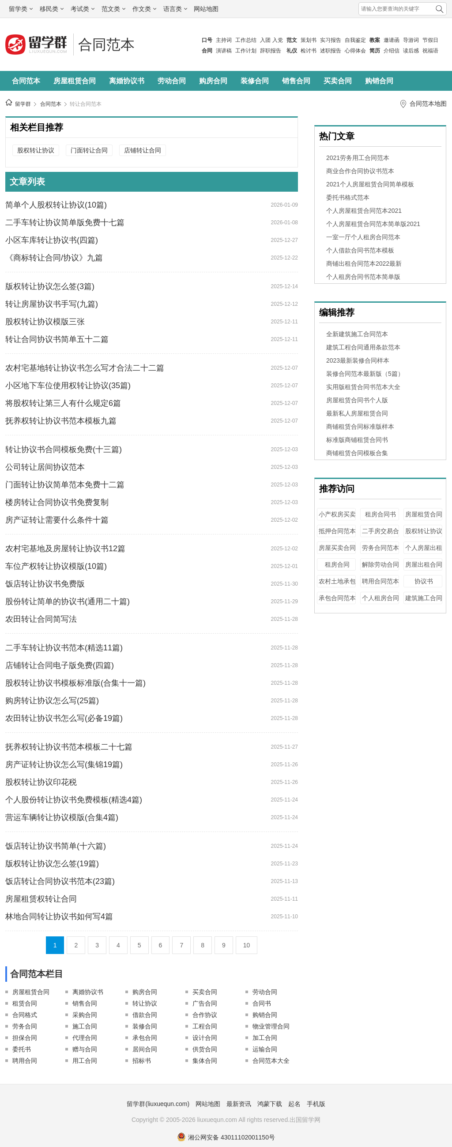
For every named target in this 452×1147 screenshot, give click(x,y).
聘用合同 (24, 1060)
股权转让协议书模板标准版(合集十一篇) (75, 683)
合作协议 (204, 1014)
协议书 (423, 581)
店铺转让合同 (142, 150)
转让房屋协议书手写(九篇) (51, 304)
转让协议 (144, 1003)
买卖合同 (338, 81)
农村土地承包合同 (337, 585)
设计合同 (204, 1037)
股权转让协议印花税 (41, 782)
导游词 (411, 40)
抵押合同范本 (337, 531)
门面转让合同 (89, 150)
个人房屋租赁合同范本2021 (364, 210)
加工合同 (264, 1037)
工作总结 (245, 40)
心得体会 (355, 51)
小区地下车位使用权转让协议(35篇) (68, 385)
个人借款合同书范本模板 (360, 250)
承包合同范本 (337, 597)
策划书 (308, 40)
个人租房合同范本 (380, 602)
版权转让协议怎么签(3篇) (49, 286)
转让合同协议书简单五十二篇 (57, 339)
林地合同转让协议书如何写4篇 (59, 916)
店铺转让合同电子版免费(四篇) (59, 665)
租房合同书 (380, 514)
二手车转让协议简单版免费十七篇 (64, 222)
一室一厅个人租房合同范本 (363, 237)
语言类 (175, 8)
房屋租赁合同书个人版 (357, 400)
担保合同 (24, 1037)
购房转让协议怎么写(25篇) (52, 700)
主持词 (224, 40)
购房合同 (213, 81)
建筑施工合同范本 (423, 602)
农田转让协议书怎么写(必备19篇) (64, 718)
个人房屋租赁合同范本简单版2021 (373, 223)
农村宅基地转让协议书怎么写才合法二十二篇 (84, 368)
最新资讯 (238, 1103)
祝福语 (430, 51)
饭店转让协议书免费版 (45, 583)
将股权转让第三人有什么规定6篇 (63, 403)
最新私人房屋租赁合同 (357, 413)
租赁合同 (24, 1003)
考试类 (82, 8)
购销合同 (379, 81)
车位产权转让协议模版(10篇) (56, 566)
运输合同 (264, 1049)
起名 (294, 1103)
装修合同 (255, 81)
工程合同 (204, 1026)
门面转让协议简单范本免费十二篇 (64, 484)
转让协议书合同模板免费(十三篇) (63, 449)
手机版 (316, 1103)
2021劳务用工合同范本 (357, 157)
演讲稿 (224, 51)
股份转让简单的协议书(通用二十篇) (67, 601)
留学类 (21, 8)
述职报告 (330, 51)
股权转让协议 (35, 150)
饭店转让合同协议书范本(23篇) (60, 881)
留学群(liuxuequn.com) (158, 1103)
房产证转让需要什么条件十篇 (57, 520)
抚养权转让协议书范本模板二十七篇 (68, 746)
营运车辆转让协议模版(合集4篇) (61, 817)
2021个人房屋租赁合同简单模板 (370, 184)
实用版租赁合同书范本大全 (363, 386)
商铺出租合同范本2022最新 (364, 263)
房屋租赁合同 (74, 81)
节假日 (430, 40)
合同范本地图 (428, 103)
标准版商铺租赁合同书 (357, 439)
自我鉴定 (355, 40)
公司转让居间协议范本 (45, 467)
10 (246, 945)
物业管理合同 (271, 1026)
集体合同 (204, 1060)
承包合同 (144, 1037)
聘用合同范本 (380, 581)
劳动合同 (172, 81)
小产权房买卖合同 (337, 518)
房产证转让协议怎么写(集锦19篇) (64, 764)
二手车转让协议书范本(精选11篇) (64, 647)
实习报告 (330, 40)
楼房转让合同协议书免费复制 (57, 502)
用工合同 (84, 1060)
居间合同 (144, 1049)
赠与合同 (84, 1049)
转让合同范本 (86, 104)
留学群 (23, 104)
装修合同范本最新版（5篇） (365, 373)
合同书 (261, 1003)
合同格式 (24, 1014)
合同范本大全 (271, 1060)
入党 (277, 40)
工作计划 (245, 51)
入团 (265, 40)
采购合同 (84, 1014)
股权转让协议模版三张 (45, 321)
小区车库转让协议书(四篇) (51, 240)
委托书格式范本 (347, 197)
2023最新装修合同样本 (357, 360)
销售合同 (296, 81)
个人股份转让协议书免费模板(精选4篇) (73, 799)
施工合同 (84, 1026)
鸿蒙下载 (269, 1103)
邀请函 (391, 40)
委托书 (21, 1049)
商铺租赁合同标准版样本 (360, 426)
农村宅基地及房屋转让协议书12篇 (65, 548)
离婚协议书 (126, 81)
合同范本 (106, 44)
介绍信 (391, 51)
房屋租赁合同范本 (423, 518)
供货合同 (204, 1049)
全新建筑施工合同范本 (357, 334)
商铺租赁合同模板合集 (357, 453)
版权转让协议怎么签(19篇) (52, 863)
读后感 (411, 51)
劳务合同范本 (380, 547)
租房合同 (337, 564)
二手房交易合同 (380, 535)
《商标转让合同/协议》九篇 (54, 257)
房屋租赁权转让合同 (41, 899)
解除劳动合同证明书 (380, 568)
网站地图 (206, 8)
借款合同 (144, 1014)
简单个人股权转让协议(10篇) (56, 204)
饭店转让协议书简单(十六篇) (55, 846)
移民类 (52, 8)
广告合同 (204, 1003)
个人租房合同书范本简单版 (363, 276)
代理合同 (84, 1037)
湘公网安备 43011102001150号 (226, 1137)
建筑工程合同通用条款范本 (363, 347)
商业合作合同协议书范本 (360, 170)
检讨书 (308, 51)
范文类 (113, 8)
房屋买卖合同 (337, 547)
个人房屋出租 (423, 547)
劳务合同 (24, 1026)
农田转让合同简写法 (41, 619)
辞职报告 (270, 51)
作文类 (144, 8)
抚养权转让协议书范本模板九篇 (61, 420)
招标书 (141, 1060)
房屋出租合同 (423, 564)
